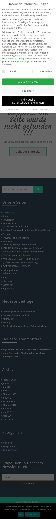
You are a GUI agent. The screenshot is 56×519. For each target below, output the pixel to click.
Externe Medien (42, 67)
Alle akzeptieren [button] (28, 78)
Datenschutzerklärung (13, 54)
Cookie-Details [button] (13, 105)
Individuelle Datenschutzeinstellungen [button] (28, 97)
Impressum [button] (43, 105)
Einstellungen (23, 57)
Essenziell (9, 67)
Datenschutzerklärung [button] (29, 105)
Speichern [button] (28, 87)
